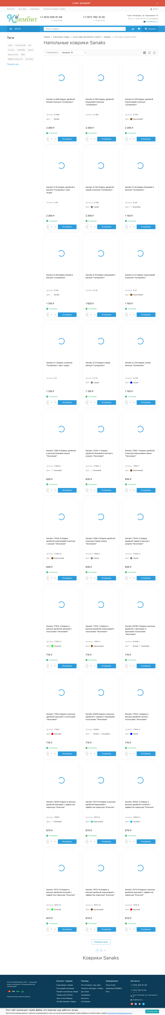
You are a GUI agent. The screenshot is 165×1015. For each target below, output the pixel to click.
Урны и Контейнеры (64, 998)
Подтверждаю (152, 1011)
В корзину (67, 139)
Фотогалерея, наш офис (91, 985)
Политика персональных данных (18, 996)
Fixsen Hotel (20, 45)
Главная (47, 37)
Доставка (22, 9)
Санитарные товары (61, 37)
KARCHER (21, 50)
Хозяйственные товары (66, 1001)
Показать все (101, 942)
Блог (108, 992)
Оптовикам (85, 1001)
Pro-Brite (29, 59)
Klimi (23, 55)
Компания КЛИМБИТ (114, 988)
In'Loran (11, 50)
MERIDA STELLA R (15, 59)
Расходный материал (65, 988)
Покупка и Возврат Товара (54, 9)
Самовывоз (34, 9)
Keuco (30, 50)
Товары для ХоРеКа (64, 995)
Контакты (11, 9)
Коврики (107, 37)
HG (30, 45)
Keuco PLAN (13, 55)
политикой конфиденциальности (119, 1013)
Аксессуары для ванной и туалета (87, 37)
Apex (10, 45)
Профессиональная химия (67, 992)
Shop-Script (110, 985)
